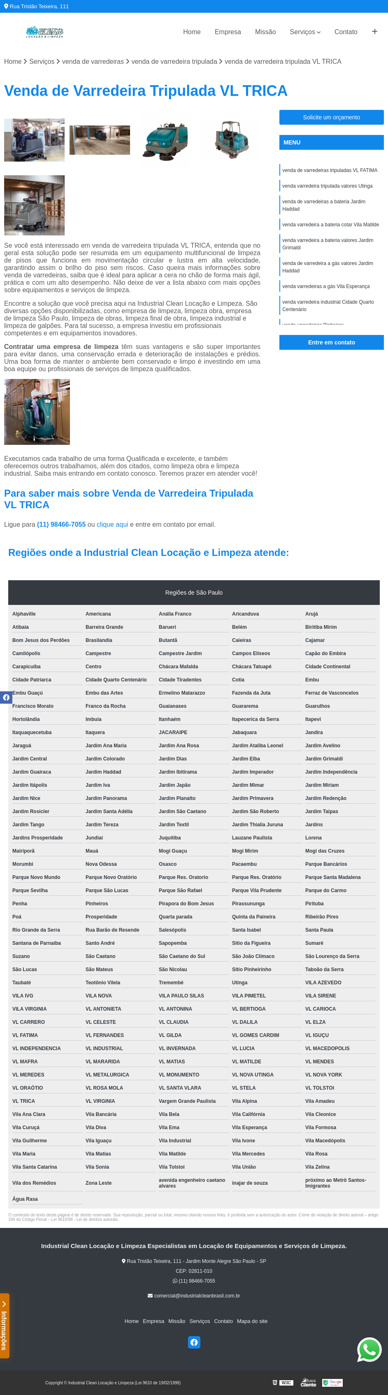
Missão (265, 31)
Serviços (302, 31)
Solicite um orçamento (331, 117)
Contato (346, 31)
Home (192, 31)
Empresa (228, 31)
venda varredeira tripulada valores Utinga (327, 186)
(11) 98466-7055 (62, 524)
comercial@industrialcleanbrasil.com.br (194, 1296)
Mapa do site (252, 1321)
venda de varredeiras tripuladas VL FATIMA (329, 170)
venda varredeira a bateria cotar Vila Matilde (330, 225)
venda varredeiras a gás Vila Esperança (326, 286)
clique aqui (112, 524)
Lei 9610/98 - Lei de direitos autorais (84, 1219)
